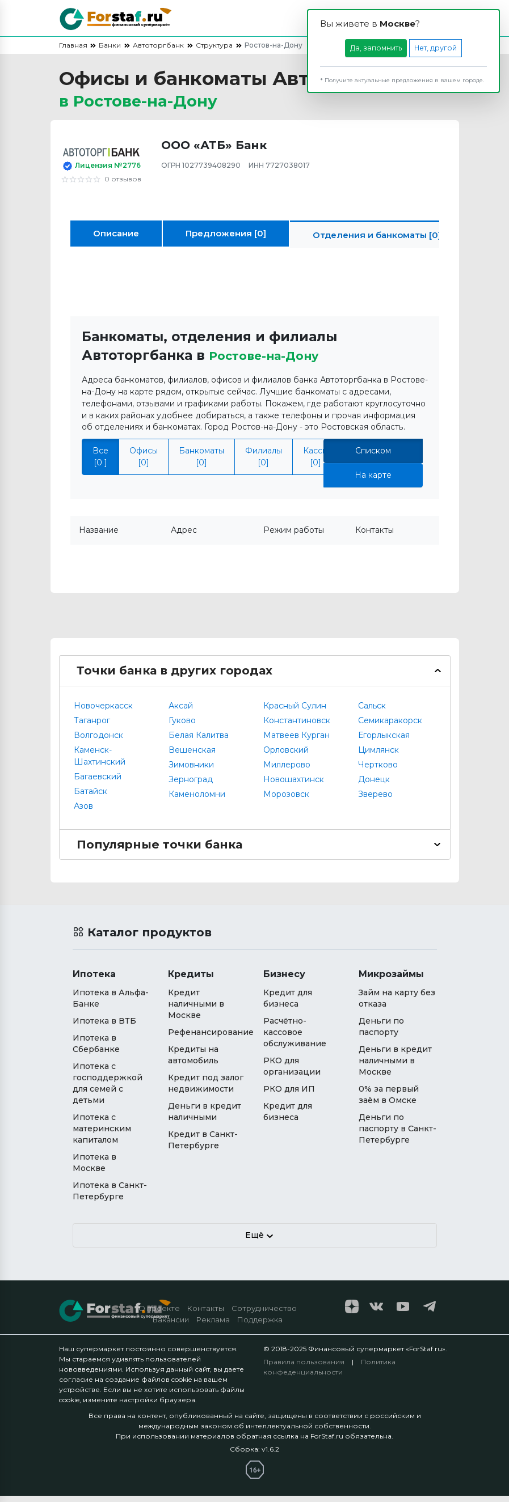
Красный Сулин (294, 712)
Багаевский (97, 783)
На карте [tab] (373, 481)
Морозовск (286, 800)
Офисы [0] (143, 462)
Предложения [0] (226, 239)
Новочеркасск (103, 712)
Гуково (182, 727)
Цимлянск (378, 756)
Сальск (372, 712)
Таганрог (92, 727)
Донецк (374, 785)
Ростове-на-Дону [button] (271, 361)
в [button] (153, 104)
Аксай (181, 712)
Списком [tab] (373, 456)
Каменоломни (197, 800)
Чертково (378, 771)
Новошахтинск (293, 785)
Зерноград (191, 785)
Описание (116, 239)
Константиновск (296, 727)
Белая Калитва (199, 741)
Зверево (375, 800)
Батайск (90, 797)
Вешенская (192, 756)
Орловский (286, 756)
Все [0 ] (100, 462)
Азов (83, 812)
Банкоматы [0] (201, 462)
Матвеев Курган (296, 741)
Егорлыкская (384, 741)
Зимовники (191, 771)
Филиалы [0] (263, 462)
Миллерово (286, 771)
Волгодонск (98, 741)
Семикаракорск (390, 727)
